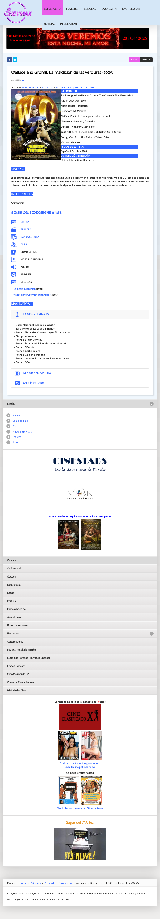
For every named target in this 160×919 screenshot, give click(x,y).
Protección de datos (33, 899)
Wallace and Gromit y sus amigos (31, 294)
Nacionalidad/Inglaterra (69, 87)
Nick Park (89, 87)
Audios (16, 415)
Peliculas (89, 8)
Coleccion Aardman (24, 288)
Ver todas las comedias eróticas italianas (80, 808)
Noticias (49, 23)
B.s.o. (15, 442)
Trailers (71, 8)
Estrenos (50, 8)
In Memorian (68, 23)
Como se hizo (20, 420)
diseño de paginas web (133, 893)
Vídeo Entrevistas (22, 431)
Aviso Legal (13, 899)
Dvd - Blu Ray (131, 8)
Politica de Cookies (58, 899)
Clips (15, 426)
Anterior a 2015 (30, 87)
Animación (47, 87)
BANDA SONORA (30, 236)
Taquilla (107, 8)
